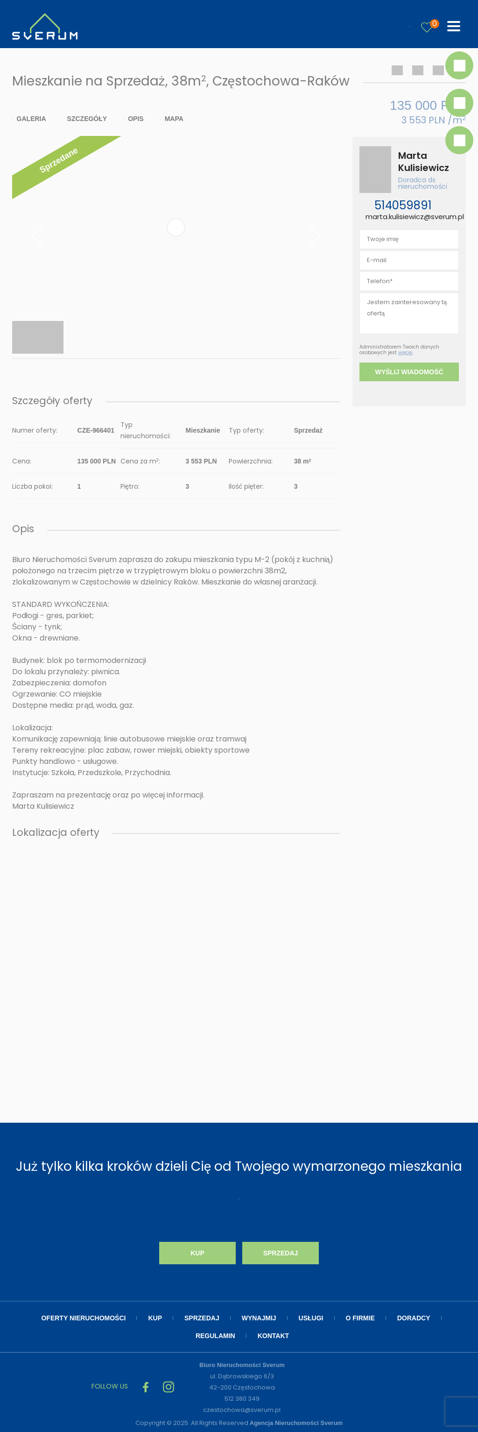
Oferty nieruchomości (83, 1318)
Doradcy (413, 1318)
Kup (197, 1253)
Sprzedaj (280, 1253)
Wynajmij (259, 1318)
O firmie (360, 1318)
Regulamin (215, 1335)
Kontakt (273, 1335)
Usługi (311, 1318)
